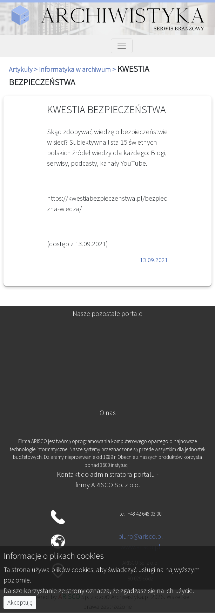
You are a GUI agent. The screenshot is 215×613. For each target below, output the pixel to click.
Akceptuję (19, 602)
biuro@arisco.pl (140, 536)
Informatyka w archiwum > (78, 69)
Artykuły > (24, 69)
